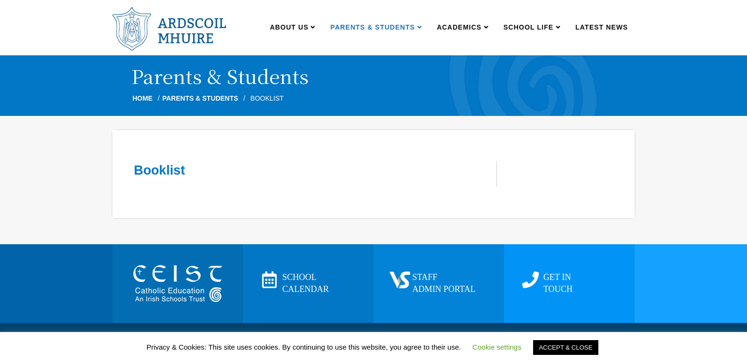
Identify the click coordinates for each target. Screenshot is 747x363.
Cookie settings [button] (497, 347)
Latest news (601, 27)
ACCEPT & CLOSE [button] (565, 347)
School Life (532, 27)
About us (292, 27)
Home (142, 98)
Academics (462, 27)
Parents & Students (376, 27)
